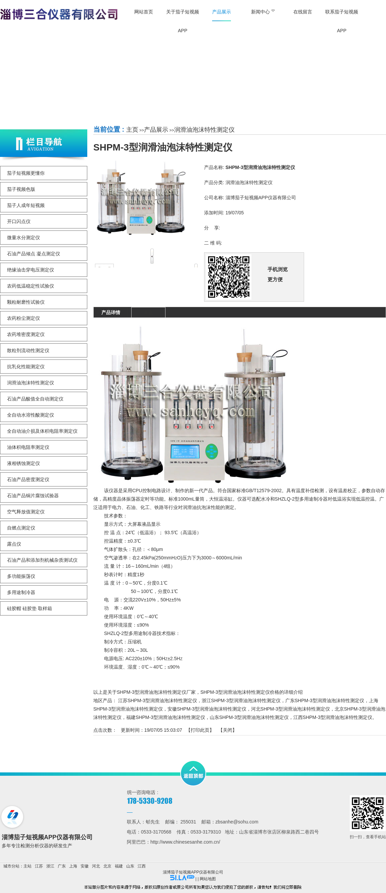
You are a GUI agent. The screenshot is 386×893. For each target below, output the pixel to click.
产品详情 (110, 312)
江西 (142, 866)
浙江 (50, 866)
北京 (107, 866)
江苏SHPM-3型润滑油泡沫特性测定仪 (157, 700)
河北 (96, 866)
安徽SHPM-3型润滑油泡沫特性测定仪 (206, 709)
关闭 (227, 730)
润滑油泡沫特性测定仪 (204, 129)
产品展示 (156, 129)
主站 (27, 866)
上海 (73, 866)
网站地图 (208, 879)
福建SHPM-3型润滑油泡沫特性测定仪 (165, 717)
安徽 (85, 866)
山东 (130, 866)
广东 (62, 866)
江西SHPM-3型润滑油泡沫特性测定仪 (332, 717)
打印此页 (200, 730)
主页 (132, 129)
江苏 (39, 866)
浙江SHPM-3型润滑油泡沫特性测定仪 (241, 700)
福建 (119, 866)
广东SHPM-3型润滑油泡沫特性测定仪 (324, 700)
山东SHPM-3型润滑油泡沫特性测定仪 (249, 717)
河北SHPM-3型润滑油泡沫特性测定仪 (290, 709)
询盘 (148, 312)
